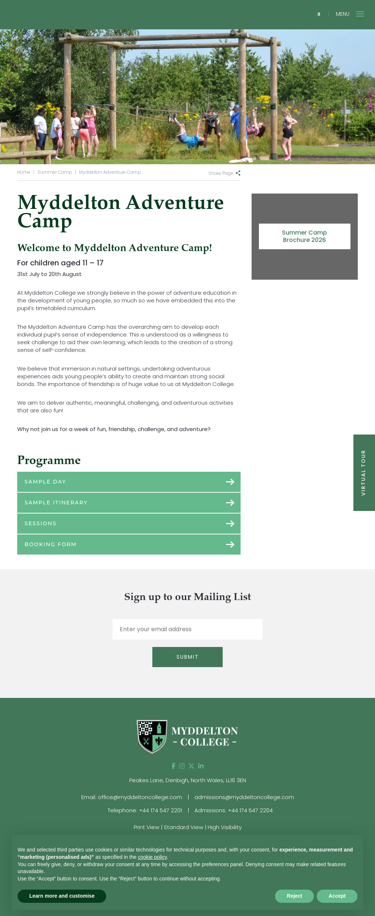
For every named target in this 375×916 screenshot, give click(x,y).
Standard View (183, 827)
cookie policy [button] (152, 857)
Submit (188, 657)
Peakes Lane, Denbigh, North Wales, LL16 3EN (187, 780)
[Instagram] (182, 766)
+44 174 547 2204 (250, 810)
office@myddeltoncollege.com (140, 797)
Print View (146, 827)
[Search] (319, 14)
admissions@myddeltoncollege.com (244, 797)
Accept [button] (337, 896)
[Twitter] (191, 766)
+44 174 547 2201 (160, 810)
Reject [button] (294, 896)
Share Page (220, 173)
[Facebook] (173, 766)
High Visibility (225, 827)
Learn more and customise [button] (61, 896)
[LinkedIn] (201, 766)
